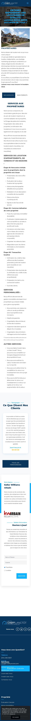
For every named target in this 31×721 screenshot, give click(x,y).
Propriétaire (9, 543)
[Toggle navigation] (28, 3)
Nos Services (9, 95)
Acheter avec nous (7, 662)
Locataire (8, 546)
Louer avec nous (6, 668)
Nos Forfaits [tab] (22, 95)
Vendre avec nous (7, 665)
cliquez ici (12, 714)
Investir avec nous (7, 672)
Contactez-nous (6, 675)
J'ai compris (15, 717)
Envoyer (21, 552)
